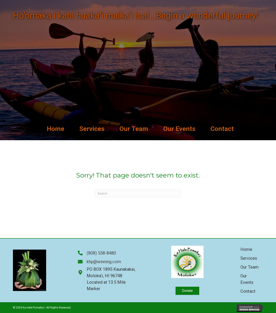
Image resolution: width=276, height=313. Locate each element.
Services (248, 258)
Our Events (246, 279)
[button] (187, 291)
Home (246, 249)
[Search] (138, 193)
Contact (248, 291)
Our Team (249, 267)
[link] (55, 129)
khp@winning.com (104, 261)
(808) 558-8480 (101, 253)
